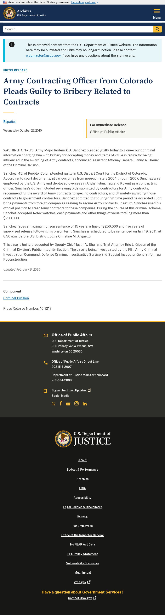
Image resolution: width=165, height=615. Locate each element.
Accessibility (82, 497)
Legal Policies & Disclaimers (82, 507)
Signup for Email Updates (72, 390)
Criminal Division (16, 298)
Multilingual (82, 572)
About (82, 460)
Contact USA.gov (82, 598)
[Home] (25, 18)
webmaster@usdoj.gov (43, 56)
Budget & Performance (82, 469)
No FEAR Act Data (82, 544)
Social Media (60, 395)
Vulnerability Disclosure (82, 563)
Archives (82, 479)
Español (9, 122)
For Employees (83, 525)
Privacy (82, 516)
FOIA (82, 488)
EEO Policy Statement (82, 554)
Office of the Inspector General (82, 535)
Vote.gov (82, 582)
